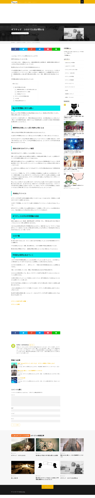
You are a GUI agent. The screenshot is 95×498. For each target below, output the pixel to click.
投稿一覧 (31, 347)
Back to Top (47, 490)
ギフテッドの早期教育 (69, 82)
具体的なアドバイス (20, 96)
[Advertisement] (47, 14)
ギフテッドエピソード (69, 85)
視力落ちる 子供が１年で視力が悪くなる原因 (47, 458)
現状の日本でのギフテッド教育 (22, 94)
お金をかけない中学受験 (70, 64)
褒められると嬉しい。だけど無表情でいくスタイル (30, 373)
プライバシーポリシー (23, 26)
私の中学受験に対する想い (19, 89)
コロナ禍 (16, 101)
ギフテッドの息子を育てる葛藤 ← (19, 303)
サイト (12, 421)
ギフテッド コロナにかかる (19, 457)
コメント (13, 397)
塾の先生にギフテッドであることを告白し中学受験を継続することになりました (47, 481)
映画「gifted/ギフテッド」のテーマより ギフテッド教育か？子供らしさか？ (36, 365)
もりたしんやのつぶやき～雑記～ (72, 71)
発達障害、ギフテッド (69, 95)
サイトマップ (14, 26)
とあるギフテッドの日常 (23, 35)
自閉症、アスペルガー (69, 99)
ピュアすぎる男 (21, 380)
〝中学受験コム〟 (67, 57)
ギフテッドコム (22, 495)
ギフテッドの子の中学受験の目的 (21, 98)
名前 (12, 410)
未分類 (66, 92)
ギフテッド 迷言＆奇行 (70, 75)
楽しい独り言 (15, 481)
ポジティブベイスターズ (70, 88)
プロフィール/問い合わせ (35, 26)
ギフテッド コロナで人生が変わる (70, 481)
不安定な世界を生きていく (19, 103)
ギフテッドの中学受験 (69, 78)
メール (13, 415)
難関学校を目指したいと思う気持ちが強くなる (26, 92)
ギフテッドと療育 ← (16, 306)
